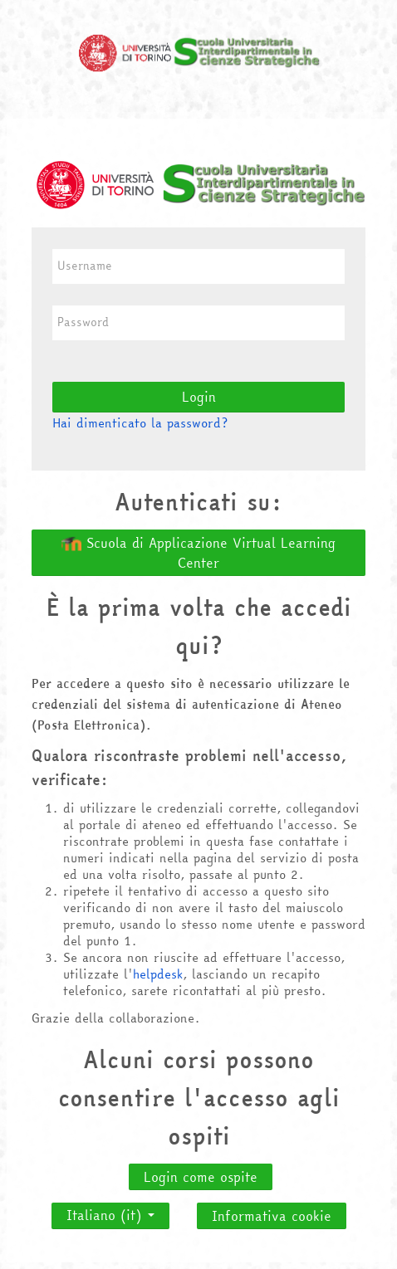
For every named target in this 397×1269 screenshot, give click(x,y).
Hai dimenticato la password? (140, 422)
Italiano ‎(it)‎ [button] (110, 1211)
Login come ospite (200, 1177)
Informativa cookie (271, 1216)
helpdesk (158, 973)
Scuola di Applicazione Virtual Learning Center (198, 553)
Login (199, 397)
